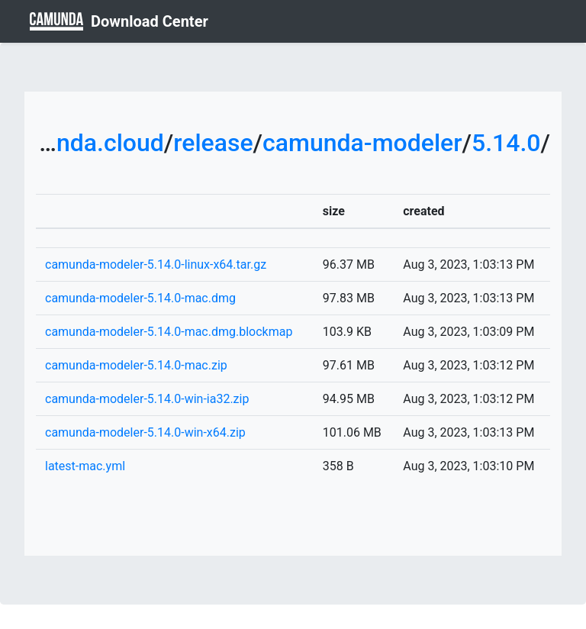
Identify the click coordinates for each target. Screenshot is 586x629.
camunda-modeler (362, 142)
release (213, 142)
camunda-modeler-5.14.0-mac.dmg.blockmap (168, 331)
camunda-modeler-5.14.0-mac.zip (136, 365)
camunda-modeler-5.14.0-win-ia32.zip (147, 399)
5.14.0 (506, 142)
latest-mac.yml (85, 466)
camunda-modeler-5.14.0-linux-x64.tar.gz (155, 264)
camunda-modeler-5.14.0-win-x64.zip (145, 432)
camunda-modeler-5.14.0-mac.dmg (140, 298)
